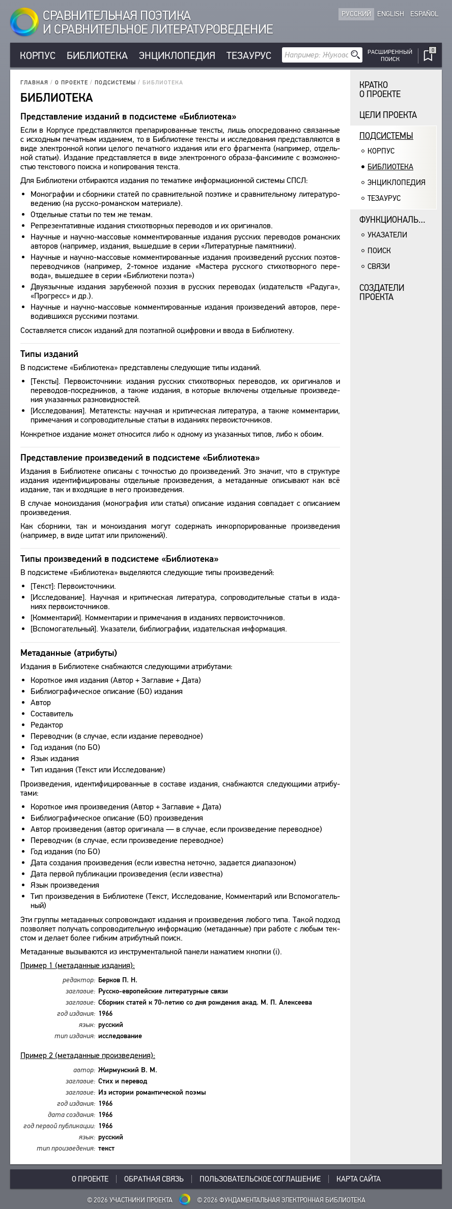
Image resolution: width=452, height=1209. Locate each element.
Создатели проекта (381, 293)
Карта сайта (358, 1179)
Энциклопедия (177, 56)
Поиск (379, 250)
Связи (379, 266)
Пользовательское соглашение (260, 1179)
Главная (34, 82)
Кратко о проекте (380, 90)
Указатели (387, 234)
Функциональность (398, 220)
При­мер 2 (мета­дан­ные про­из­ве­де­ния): (87, 1055)
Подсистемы (115, 82)
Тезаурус (249, 56)
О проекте (71, 82)
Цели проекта (388, 115)
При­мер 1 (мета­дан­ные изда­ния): (77, 965)
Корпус (37, 56)
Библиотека (97, 56)
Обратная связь (154, 1179)
